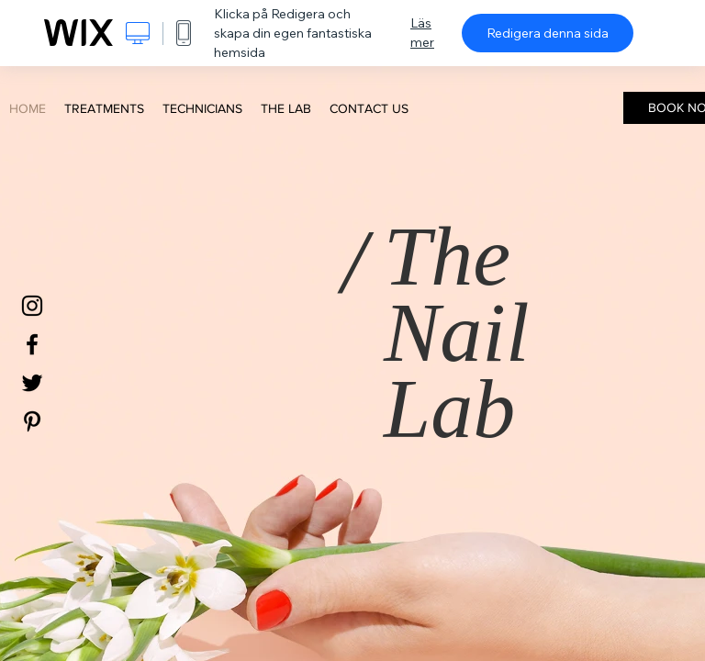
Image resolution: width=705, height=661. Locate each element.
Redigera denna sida (548, 33)
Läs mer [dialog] (422, 32)
